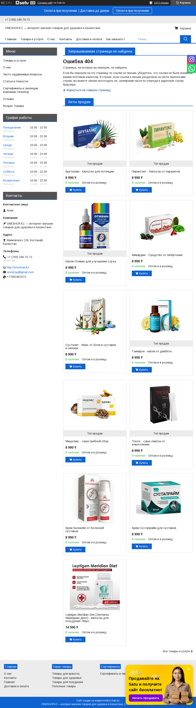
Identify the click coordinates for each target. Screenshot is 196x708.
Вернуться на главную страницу (88, 90)
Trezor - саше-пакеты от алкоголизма (148, 443)
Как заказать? (115, 39)
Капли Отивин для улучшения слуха (90, 261)
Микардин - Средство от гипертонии (157, 255)
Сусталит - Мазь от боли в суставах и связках (90, 346)
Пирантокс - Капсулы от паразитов (156, 171)
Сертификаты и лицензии (117, 673)
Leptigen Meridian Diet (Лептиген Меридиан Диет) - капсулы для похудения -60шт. (87, 618)
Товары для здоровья (66, 677)
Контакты (65, 39)
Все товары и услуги (176, 651)
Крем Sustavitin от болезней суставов (84, 529)
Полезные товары (64, 686)
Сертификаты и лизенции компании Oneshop (20, 90)
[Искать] (185, 39)
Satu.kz (115, 700)
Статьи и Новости (15, 81)
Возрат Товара (13, 106)
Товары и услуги (31, 39)
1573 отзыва (161, 2)
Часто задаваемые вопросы (22, 74)
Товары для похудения (67, 682)
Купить (77, 189)
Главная (10, 39)
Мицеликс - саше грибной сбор (86, 441)
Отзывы (8, 99)
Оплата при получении (132, 10)
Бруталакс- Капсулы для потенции (89, 171)
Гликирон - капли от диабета (152, 351)
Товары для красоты (66, 673)
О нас (51, 39)
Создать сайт (45, 2)
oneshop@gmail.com (20, 272)
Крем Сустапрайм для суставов (154, 528)
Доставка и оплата (89, 39)
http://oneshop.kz (18, 267)
